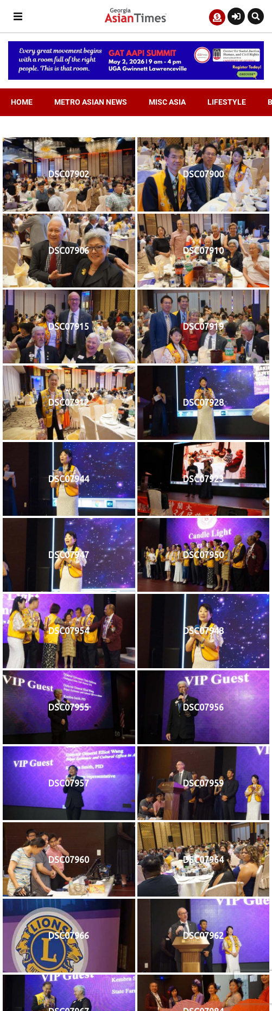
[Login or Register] (236, 16)
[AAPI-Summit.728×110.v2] (136, 77)
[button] (17, 16)
